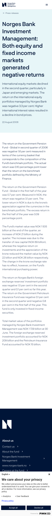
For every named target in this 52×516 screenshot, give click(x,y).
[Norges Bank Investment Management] (9, 5)
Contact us (8, 446)
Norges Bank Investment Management (16, 458)
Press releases (12, 13)
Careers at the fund (13, 470)
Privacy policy (7, 501)
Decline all (38, 508)
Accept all (13, 508)
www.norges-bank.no (14, 465)
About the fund (10, 451)
